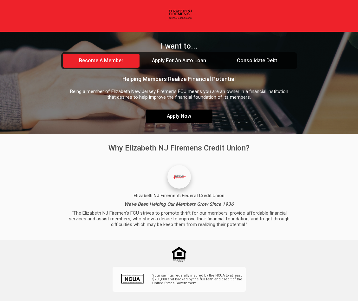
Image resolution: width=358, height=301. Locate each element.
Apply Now (179, 116)
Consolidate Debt (257, 60)
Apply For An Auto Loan (179, 60)
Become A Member (101, 60)
